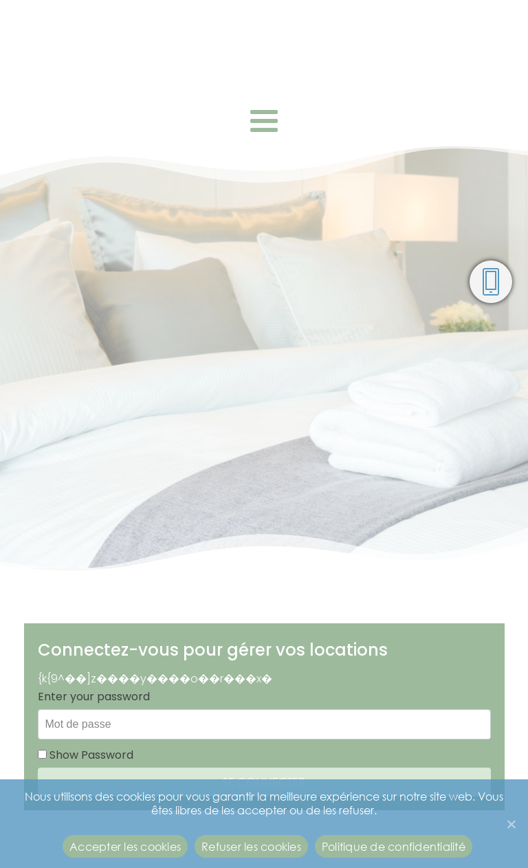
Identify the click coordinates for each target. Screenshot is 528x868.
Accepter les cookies (125, 846)
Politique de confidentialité (393, 846)
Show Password (85, 755)
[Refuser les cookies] (511, 824)
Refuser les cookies (251, 846)
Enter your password (94, 696)
